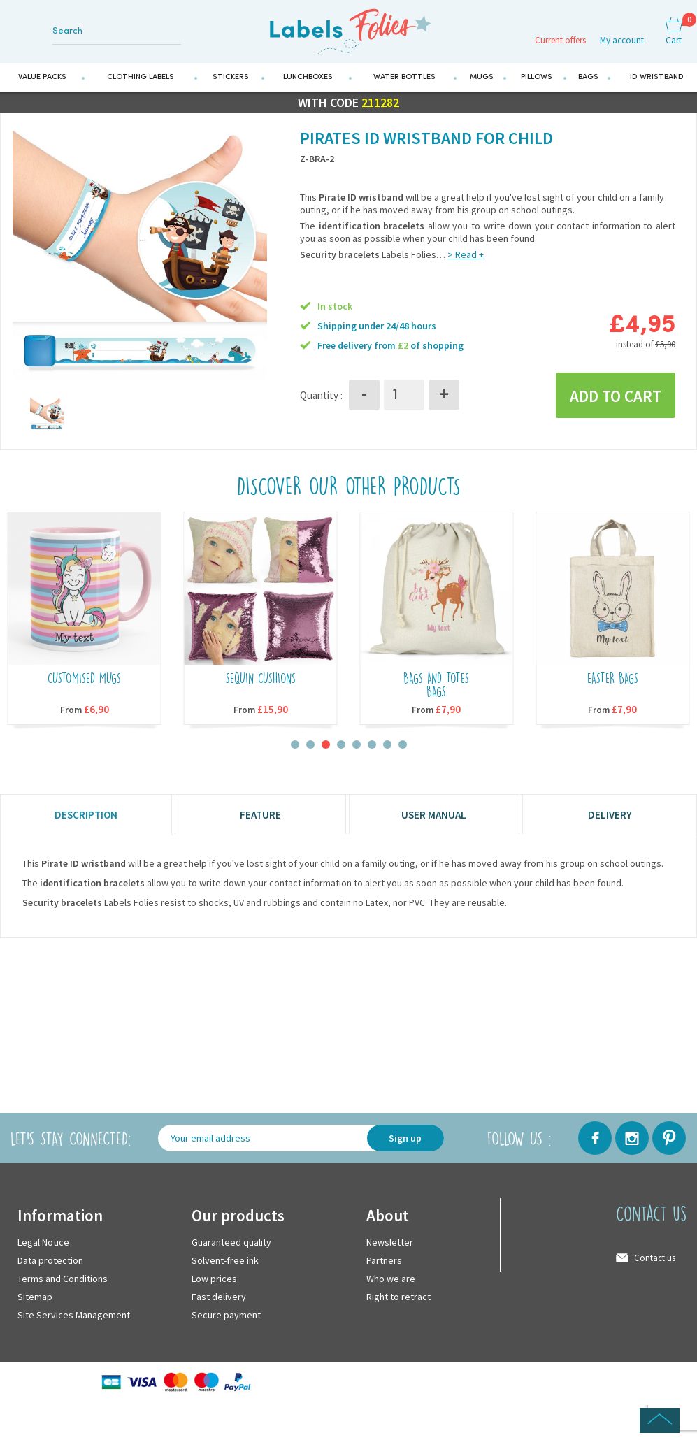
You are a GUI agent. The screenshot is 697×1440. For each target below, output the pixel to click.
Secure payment (226, 1321)
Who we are (390, 1285)
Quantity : (321, 400)
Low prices (214, 1285)
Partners (384, 1266)
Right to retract (398, 1303)
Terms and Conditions (62, 1285)
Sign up (405, 1144)
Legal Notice (43, 1248)
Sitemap (34, 1303)
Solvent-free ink (225, 1266)
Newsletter (389, 1248)
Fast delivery (219, 1303)
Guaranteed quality (231, 1248)
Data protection (50, 1266)
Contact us (654, 1264)
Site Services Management (73, 1321)
